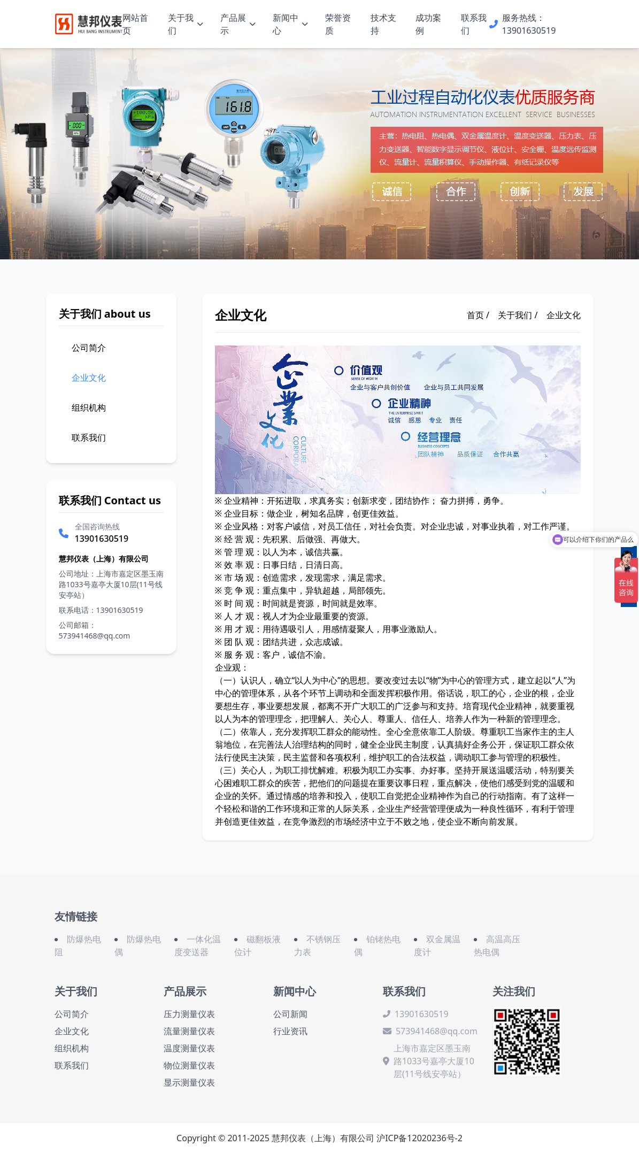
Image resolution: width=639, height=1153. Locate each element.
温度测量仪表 (189, 1048)
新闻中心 (290, 24)
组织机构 (72, 1048)
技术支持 (383, 24)
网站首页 (135, 24)
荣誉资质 (338, 24)
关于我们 (185, 24)
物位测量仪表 (189, 1065)
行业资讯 (290, 1031)
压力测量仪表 (189, 1014)
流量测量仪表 (189, 1031)
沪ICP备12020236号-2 (419, 1138)
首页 (475, 315)
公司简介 (72, 1014)
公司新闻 (290, 1014)
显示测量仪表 (189, 1082)
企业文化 (563, 315)
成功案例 (428, 24)
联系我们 (474, 24)
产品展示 (238, 24)
